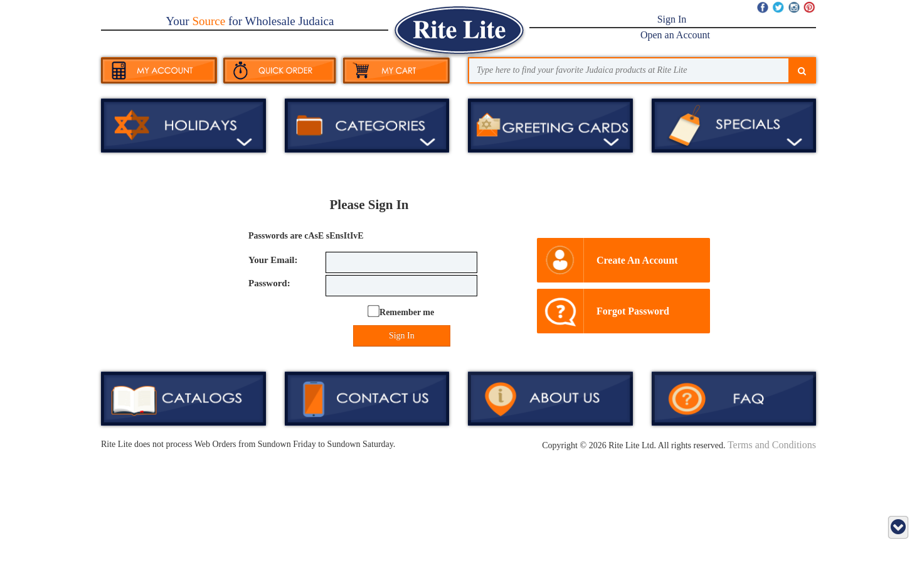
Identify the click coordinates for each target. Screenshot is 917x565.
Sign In (672, 19)
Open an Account (675, 35)
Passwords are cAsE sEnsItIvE (306, 235)
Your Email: (272, 260)
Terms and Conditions (772, 444)
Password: (269, 283)
